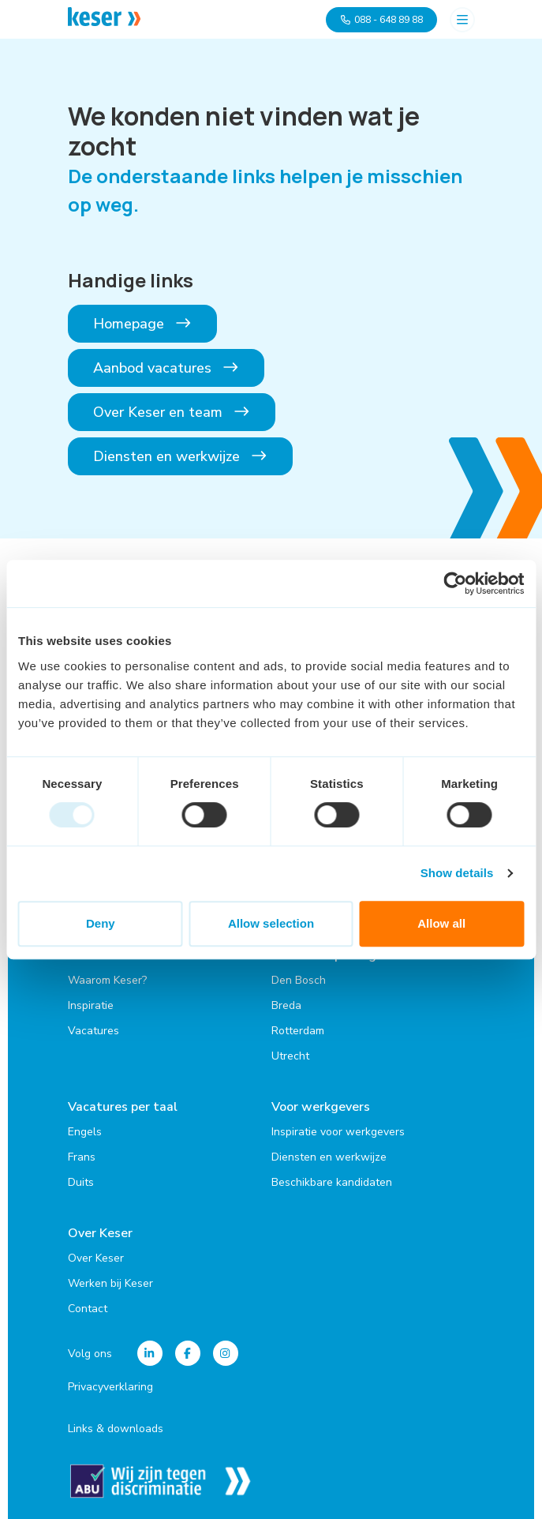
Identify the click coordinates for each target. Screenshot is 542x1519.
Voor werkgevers (320, 1107)
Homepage (143, 323)
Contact (87, 1308)
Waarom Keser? (107, 980)
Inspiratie (91, 1005)
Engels (85, 1131)
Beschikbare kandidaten (331, 1182)
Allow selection (271, 923)
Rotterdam (297, 1030)
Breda (286, 1005)
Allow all (441, 923)
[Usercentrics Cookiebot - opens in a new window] (455, 583)
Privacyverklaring (110, 1386)
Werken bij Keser (110, 1283)
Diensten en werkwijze (180, 456)
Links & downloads (115, 1428)
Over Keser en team (172, 412)
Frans (81, 1157)
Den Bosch (298, 980)
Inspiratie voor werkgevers (338, 1131)
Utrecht (290, 1055)
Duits (81, 1182)
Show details (457, 873)
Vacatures (93, 1030)
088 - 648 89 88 (381, 19)
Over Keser (100, 1233)
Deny (100, 923)
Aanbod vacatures (166, 367)
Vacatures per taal (123, 1107)
